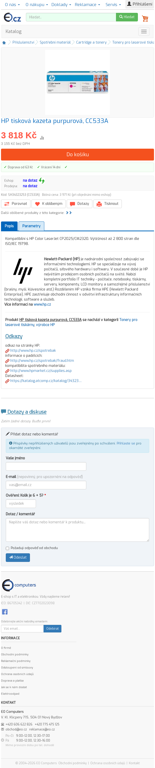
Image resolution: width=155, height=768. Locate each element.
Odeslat (18, 557)
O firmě (6, 648)
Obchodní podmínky (14, 654)
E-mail (44, 476)
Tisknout (108, 204)
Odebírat (52, 629)
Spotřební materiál (55, 42)
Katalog (14, 31)
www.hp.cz (42, 304)
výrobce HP (45, 325)
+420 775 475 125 (47, 724)
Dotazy (79, 204)
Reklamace (87, 5)
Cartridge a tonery (91, 42)
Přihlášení (139, 4)
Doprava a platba (12, 681)
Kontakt (134, 763)
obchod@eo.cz (16, 729)
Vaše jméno (15, 458)
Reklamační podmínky (15, 661)
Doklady (61, 5)
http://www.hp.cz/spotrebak (30, 350)
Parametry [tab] (31, 226)
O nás (12, 5)
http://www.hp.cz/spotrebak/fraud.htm (39, 360)
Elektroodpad (10, 694)
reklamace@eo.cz (42, 729)
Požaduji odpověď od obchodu (32, 548)
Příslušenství (23, 42)
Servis (113, 5)
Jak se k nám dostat (14, 687)
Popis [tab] (9, 226)
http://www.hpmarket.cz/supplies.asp (38, 370)
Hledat (127, 17)
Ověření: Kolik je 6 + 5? (26, 495)
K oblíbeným (48, 204)
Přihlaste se (126, 443)
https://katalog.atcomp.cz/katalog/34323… (43, 380)
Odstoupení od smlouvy (17, 667)
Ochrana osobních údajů (17, 674)
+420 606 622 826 (19, 724)
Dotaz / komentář (20, 514)
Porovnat (15, 204)
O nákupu (37, 5)
